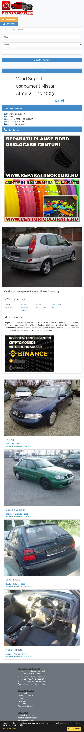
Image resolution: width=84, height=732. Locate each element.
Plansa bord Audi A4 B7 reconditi (31, 679)
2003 (54, 308)
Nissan (23, 304)
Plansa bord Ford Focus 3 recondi (31, 671)
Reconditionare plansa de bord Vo (31, 684)
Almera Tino (56, 304)
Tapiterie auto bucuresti (27, 718)
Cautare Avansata (42, 60)
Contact (21, 698)
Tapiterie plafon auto (26, 720)
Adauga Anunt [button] (9, 19)
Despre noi (22, 693)
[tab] (31, 291)
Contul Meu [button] (9, 24)
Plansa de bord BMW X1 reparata (31, 676)
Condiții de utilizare (25, 696)
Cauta (42, 71)
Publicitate (22, 703)
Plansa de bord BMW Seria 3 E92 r (32, 674)
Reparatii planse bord (26, 715)
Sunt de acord (74, 729)
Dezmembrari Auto (25, 706)
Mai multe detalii (9, 729)
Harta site (22, 701)
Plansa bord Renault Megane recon (32, 681)
